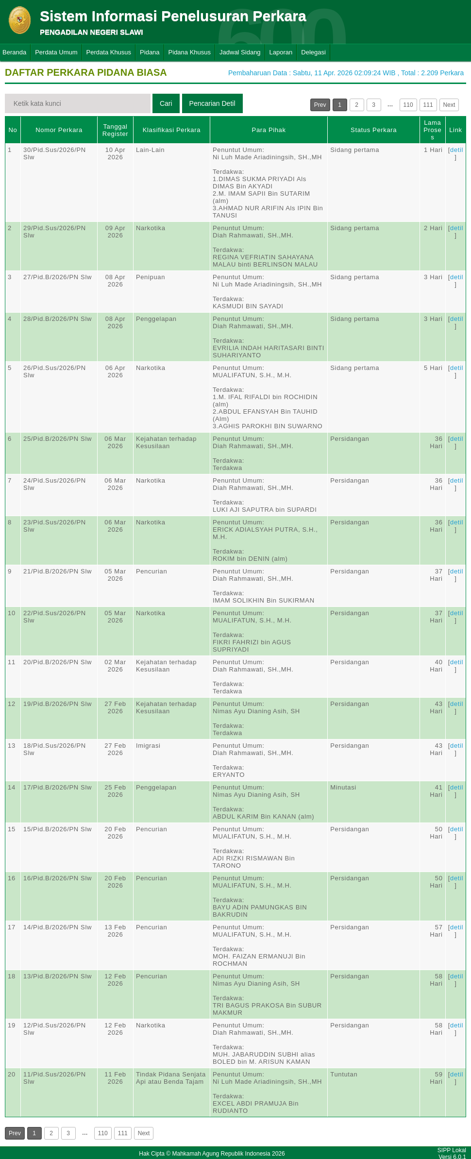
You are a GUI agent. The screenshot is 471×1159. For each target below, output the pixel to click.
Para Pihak (269, 130)
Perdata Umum (56, 52)
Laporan (281, 52)
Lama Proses (432, 130)
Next (449, 104)
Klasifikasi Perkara (172, 130)
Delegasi (313, 52)
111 (428, 104)
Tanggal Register (115, 130)
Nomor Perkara (59, 130)
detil (456, 149)
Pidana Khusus (189, 52)
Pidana (149, 52)
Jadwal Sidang (240, 52)
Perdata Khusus (109, 52)
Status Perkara (374, 130)
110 (408, 104)
